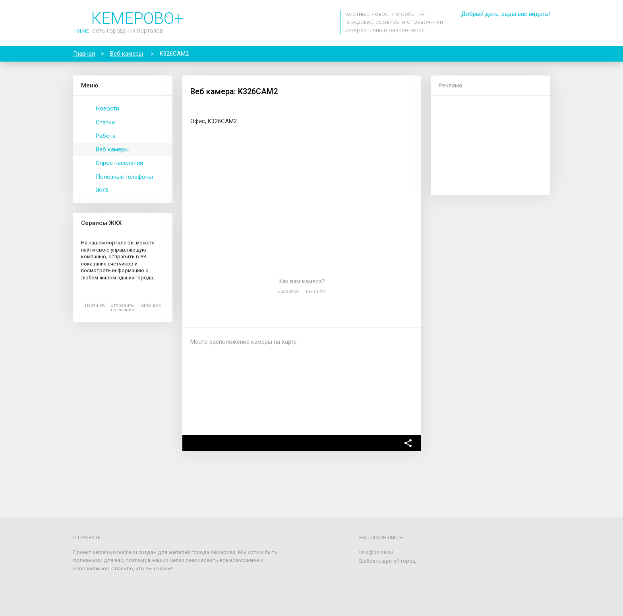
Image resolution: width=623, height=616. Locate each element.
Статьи (105, 122)
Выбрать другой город (387, 561)
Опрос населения (119, 163)
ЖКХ (102, 190)
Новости (107, 108)
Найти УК (95, 305)
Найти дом (150, 305)
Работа (106, 135)
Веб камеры (112, 149)
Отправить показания (122, 307)
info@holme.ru (376, 551)
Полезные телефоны (124, 176)
